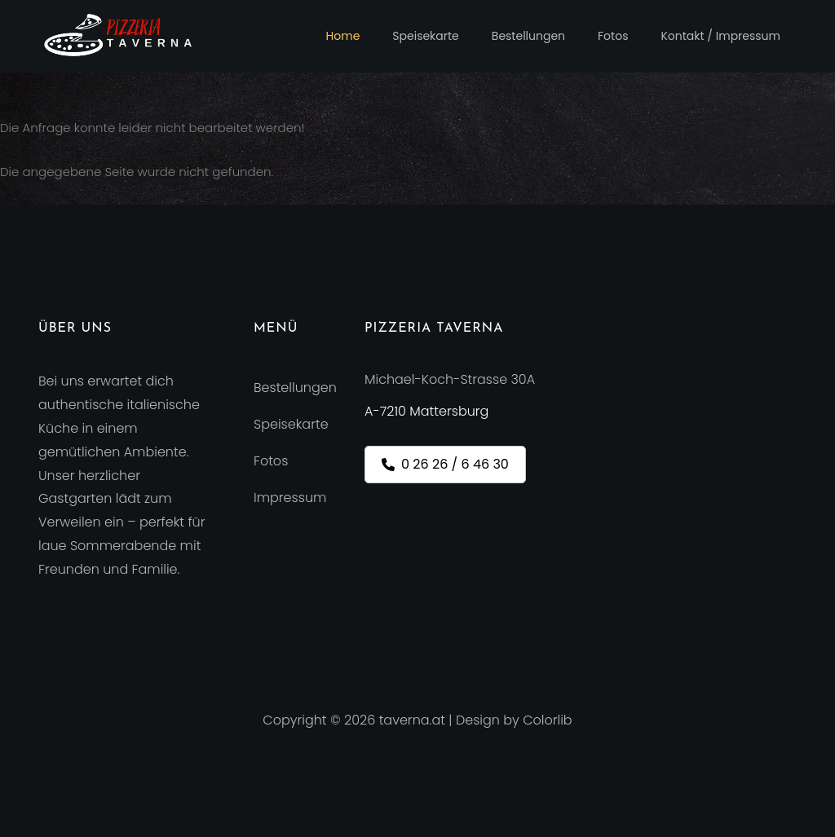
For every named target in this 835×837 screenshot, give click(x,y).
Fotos (613, 36)
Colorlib (547, 720)
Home (343, 36)
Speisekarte (425, 36)
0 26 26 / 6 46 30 (445, 464)
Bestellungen (528, 36)
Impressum (290, 497)
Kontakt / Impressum (720, 36)
